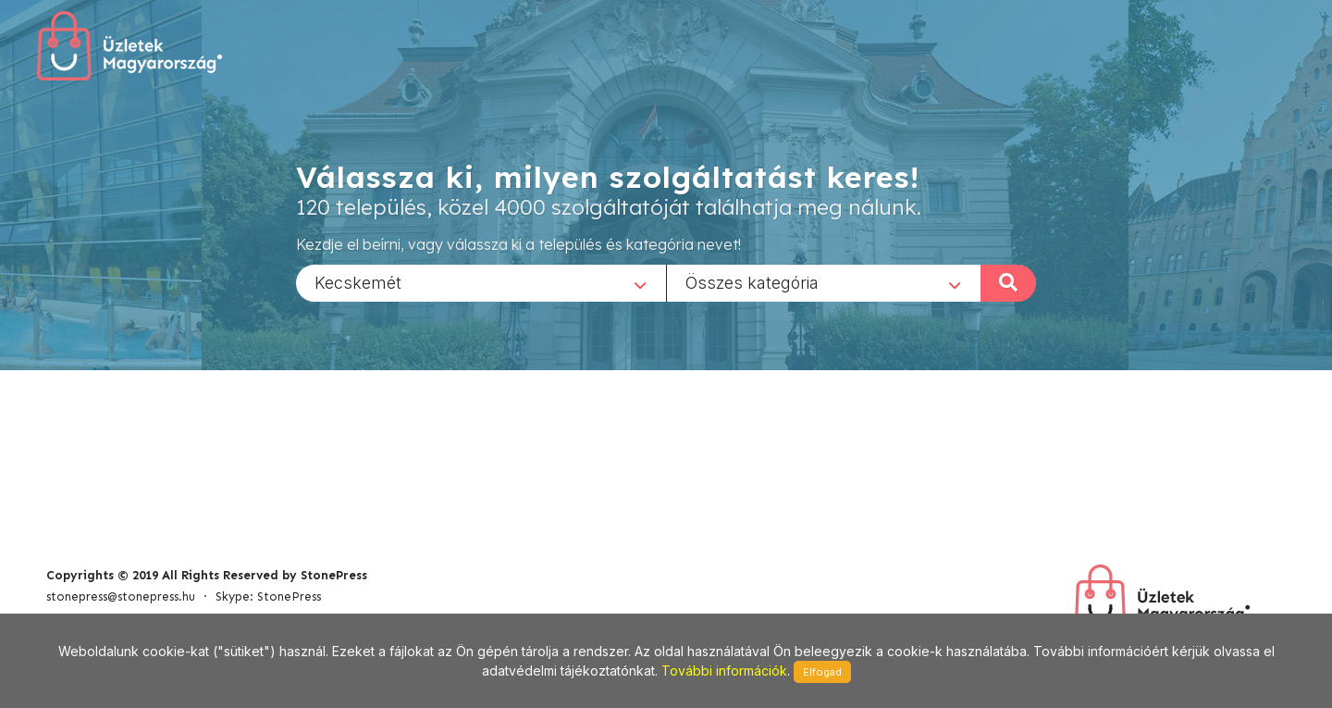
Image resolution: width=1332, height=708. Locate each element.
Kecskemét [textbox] (357, 282)
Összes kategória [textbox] (752, 282)
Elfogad (822, 671)
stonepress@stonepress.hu (120, 596)
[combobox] (481, 282)
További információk (724, 670)
